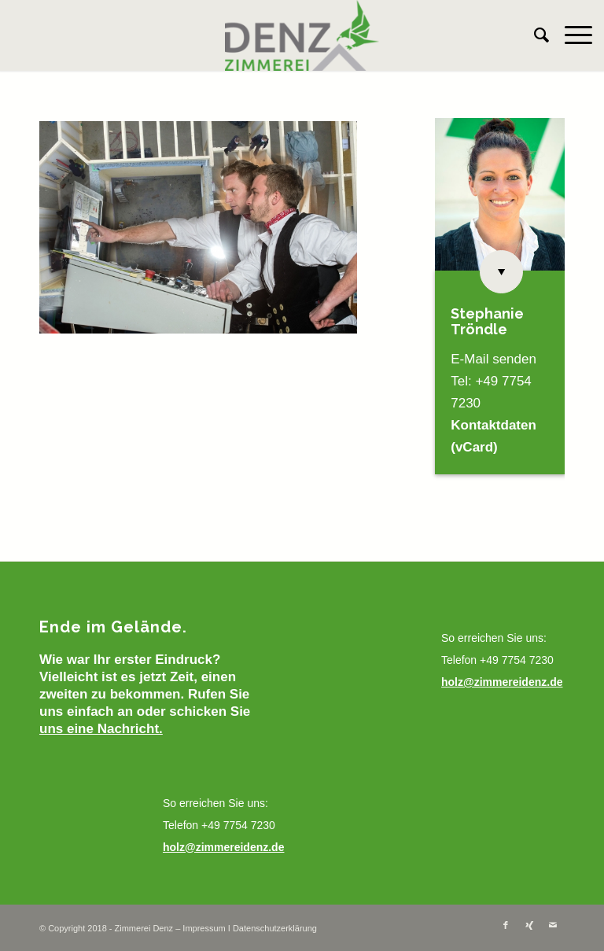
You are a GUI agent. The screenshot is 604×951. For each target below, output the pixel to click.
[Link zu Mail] (553, 925)
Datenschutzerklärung (275, 928)
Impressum (203, 928)
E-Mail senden (493, 359)
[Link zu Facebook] (505, 925)
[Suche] (533, 35)
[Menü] (570, 35)
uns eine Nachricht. (101, 728)
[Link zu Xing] (529, 925)
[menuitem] (533, 35)
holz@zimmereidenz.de (223, 847)
